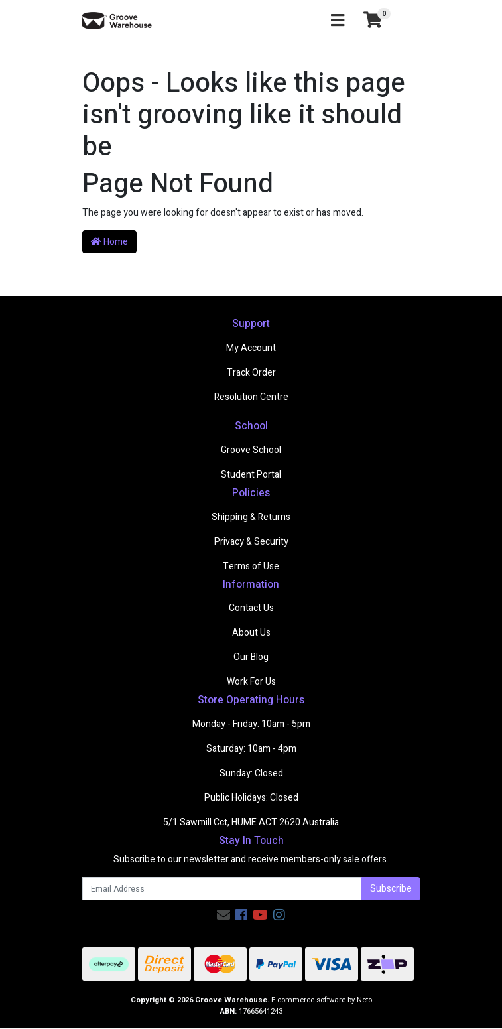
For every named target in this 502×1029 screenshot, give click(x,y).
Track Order (251, 372)
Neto (364, 1000)
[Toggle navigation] (337, 21)
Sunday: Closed (251, 773)
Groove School (251, 450)
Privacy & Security (251, 542)
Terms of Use (251, 566)
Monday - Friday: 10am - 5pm (251, 724)
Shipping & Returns (251, 517)
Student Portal (251, 475)
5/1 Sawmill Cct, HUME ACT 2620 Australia (251, 822)
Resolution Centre (251, 397)
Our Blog (251, 657)
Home (109, 242)
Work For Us (251, 682)
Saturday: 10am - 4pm (251, 749)
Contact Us (251, 608)
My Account (251, 348)
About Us (251, 633)
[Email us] (223, 915)
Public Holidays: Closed (251, 798)
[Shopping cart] (373, 21)
